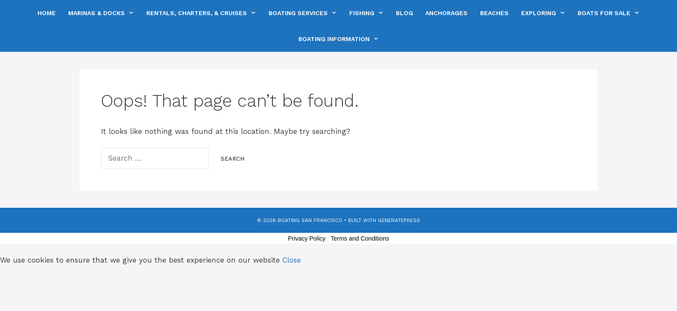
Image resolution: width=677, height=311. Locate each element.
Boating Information (341, 39)
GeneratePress (399, 220)
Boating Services (306, 13)
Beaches (494, 13)
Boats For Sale (611, 13)
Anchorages (446, 13)
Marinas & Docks (104, 13)
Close (291, 260)
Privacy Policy (307, 238)
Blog (404, 13)
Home (47, 13)
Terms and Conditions (360, 238)
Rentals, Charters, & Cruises (204, 13)
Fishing (369, 13)
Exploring (546, 13)
